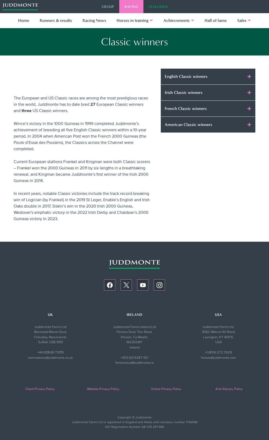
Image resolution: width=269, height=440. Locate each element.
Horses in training (132, 20)
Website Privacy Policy (103, 389)
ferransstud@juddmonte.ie (134, 363)
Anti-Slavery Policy (229, 389)
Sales (241, 20)
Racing (131, 6)
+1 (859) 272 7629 (218, 352)
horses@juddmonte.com (218, 358)
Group (108, 6)
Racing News (94, 20)
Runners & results (56, 20)
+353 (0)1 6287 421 (134, 358)
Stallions (158, 6)
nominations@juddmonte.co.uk (50, 358)
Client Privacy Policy (40, 389)
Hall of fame (216, 20)
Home (23, 20)
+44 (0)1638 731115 (50, 352)
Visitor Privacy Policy (166, 389)
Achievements (176, 20)
